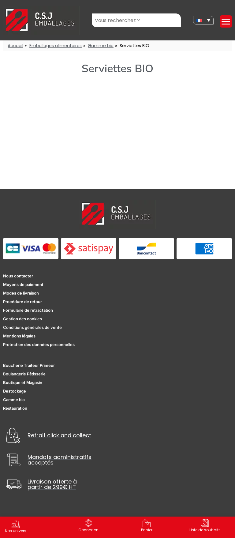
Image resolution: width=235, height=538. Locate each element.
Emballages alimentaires (55, 46)
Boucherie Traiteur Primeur (29, 365)
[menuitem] (203, 20)
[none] (203, 20)
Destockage (14, 391)
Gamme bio (101, 46)
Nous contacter (18, 275)
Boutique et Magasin (22, 382)
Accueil (15, 46)
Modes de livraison (21, 293)
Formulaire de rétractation (28, 310)
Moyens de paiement (23, 284)
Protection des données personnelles (39, 344)
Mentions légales (19, 335)
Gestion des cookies (22, 318)
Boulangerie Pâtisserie (24, 373)
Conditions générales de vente (32, 327)
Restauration (15, 408)
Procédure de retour (22, 301)
